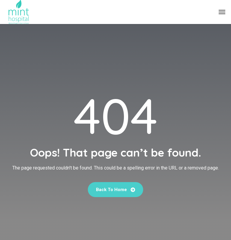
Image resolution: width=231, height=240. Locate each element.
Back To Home (115, 189)
